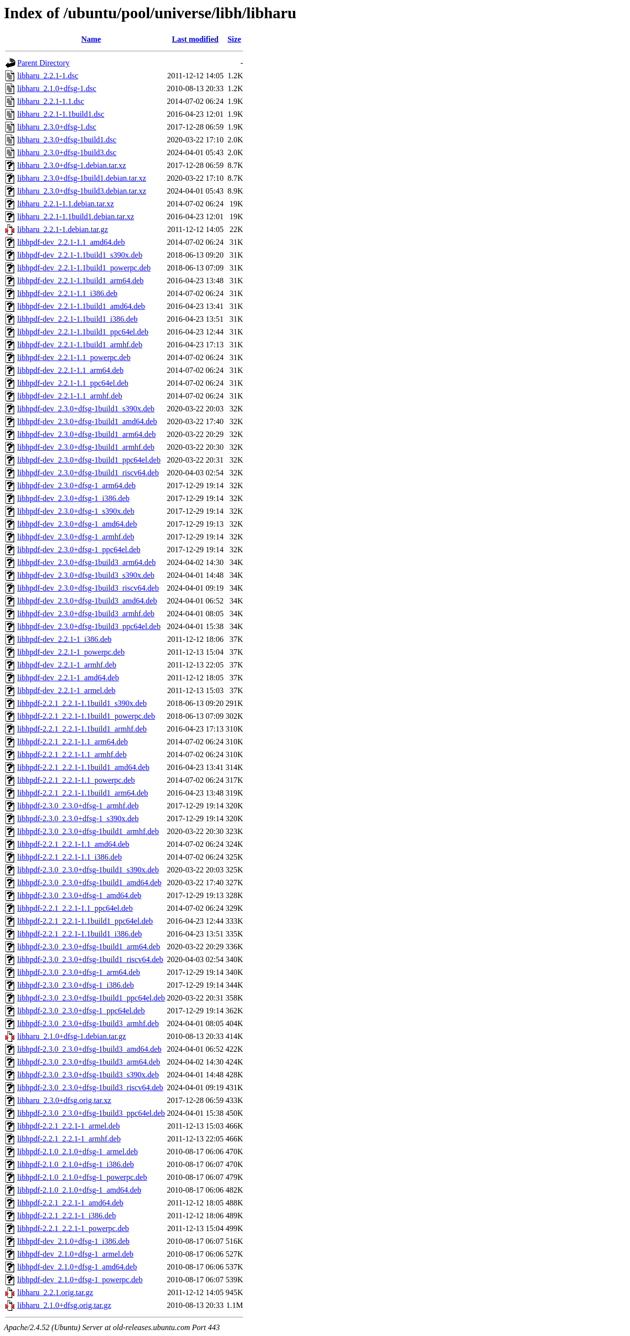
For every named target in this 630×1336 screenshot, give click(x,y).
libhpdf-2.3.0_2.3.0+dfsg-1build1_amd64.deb (89, 882)
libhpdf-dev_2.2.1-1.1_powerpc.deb (73, 357)
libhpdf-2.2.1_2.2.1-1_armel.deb (68, 1126)
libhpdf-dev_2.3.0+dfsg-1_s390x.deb (75, 511)
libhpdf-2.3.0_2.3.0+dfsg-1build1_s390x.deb (88, 870)
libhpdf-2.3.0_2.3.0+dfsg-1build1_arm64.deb (88, 946)
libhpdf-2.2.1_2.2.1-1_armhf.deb (69, 1139)
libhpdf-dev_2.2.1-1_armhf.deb (66, 665)
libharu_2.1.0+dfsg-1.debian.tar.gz (71, 1036)
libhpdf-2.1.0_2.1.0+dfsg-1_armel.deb (77, 1151)
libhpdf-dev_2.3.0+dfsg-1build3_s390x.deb (86, 575)
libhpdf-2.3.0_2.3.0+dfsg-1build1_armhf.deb (88, 831)
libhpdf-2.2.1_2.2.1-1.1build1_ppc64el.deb (85, 921)
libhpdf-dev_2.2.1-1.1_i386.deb (67, 293)
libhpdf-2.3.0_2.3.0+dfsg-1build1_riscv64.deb (90, 959)
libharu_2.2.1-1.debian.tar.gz (62, 229)
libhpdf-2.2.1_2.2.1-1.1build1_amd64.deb (83, 767)
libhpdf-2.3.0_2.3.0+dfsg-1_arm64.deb (78, 972)
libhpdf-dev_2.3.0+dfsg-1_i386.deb (73, 498)
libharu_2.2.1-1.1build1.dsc (60, 114)
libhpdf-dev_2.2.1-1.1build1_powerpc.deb (84, 268)
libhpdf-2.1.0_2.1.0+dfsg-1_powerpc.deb (82, 1177)
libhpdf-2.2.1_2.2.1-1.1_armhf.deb (71, 754)
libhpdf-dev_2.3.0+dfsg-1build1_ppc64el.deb (88, 460)
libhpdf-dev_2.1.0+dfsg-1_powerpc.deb (80, 1279)
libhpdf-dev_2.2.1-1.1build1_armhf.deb (79, 344)
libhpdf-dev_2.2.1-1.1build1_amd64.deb (81, 306)
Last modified (195, 39)
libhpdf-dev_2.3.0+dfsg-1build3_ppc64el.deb (88, 626)
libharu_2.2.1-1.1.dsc (50, 101)
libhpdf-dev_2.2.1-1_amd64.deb (68, 677)
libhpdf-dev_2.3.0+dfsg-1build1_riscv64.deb (88, 472)
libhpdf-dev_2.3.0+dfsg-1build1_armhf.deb (86, 447)
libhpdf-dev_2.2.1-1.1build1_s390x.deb (79, 255)
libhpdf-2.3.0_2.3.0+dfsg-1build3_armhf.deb (88, 1023)
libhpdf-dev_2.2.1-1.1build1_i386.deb (77, 319)
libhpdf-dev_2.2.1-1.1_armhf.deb (69, 396)
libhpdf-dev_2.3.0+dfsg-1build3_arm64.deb (86, 562)
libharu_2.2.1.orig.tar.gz (55, 1292)
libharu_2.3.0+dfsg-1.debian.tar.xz (71, 165)
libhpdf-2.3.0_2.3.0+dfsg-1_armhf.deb (78, 806)
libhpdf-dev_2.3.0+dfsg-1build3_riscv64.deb (88, 588)
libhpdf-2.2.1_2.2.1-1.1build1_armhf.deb (82, 729)
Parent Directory (43, 63)
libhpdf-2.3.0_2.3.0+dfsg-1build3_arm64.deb (88, 1062)
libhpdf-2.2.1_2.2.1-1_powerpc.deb (73, 1228)
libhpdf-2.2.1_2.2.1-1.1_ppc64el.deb (75, 908)
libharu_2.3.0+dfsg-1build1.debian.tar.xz (81, 178)
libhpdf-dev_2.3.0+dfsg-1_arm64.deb (76, 485)
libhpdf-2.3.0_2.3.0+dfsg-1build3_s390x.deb (88, 1074)
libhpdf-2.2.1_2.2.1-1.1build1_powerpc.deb (86, 716)
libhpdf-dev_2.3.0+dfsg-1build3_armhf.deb (86, 613)
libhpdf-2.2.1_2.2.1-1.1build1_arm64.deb (82, 793)
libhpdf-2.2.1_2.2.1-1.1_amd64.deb (73, 844)
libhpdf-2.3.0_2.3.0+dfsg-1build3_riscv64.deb (90, 1087)
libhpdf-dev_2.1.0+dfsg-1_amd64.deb (77, 1267)
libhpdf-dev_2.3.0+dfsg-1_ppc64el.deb (78, 549)
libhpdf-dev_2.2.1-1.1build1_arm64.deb (80, 280)
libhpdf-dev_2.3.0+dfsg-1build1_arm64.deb (86, 434)
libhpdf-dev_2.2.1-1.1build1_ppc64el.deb (83, 332)
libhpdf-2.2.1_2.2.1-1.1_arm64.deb (72, 741)
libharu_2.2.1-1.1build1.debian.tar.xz (75, 216)
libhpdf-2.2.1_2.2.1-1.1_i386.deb (69, 857)
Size (234, 39)
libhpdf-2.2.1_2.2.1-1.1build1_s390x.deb (82, 703)
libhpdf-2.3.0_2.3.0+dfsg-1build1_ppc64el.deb (91, 998)
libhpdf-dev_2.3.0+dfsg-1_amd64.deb (77, 524)
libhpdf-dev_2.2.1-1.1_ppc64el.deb (72, 383)
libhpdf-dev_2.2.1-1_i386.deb (64, 639)
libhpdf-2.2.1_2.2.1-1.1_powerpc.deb (76, 780)
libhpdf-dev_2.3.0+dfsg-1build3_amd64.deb (87, 601)
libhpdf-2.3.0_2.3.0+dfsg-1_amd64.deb (79, 895)
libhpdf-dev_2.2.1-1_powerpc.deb (71, 652)
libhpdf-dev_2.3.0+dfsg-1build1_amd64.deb (87, 421)
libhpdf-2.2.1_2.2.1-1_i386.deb (66, 1215)
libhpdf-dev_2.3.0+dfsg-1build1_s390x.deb (86, 408)
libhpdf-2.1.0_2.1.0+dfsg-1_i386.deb (75, 1164)
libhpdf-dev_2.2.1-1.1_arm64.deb (70, 370)
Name (91, 39)
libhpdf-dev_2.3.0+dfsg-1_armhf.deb (75, 537)
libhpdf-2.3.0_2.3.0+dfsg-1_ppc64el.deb (81, 1010)
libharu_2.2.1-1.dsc (47, 75)
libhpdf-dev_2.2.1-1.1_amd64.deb (71, 242)
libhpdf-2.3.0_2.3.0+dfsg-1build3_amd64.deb (89, 1049)
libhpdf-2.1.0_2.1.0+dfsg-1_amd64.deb (79, 1190)
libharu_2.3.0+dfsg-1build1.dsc (66, 139)
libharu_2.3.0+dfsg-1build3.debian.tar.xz (81, 191)
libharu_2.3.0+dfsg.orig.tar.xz (64, 1100)
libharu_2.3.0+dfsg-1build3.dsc (66, 152)
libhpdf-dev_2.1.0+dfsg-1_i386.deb (73, 1241)
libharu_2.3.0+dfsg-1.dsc (56, 127)
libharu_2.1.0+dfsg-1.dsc (56, 88)
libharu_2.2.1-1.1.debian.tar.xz (65, 204)
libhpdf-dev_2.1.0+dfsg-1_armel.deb (75, 1254)
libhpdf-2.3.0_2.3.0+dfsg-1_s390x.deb (78, 818)
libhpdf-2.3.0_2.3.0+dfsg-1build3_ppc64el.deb (91, 1113)
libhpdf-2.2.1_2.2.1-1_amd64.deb (70, 1203)
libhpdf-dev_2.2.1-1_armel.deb (66, 690)
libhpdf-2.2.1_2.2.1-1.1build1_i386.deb (79, 934)
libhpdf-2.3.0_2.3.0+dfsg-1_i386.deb (75, 985)
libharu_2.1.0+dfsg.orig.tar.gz (64, 1305)
